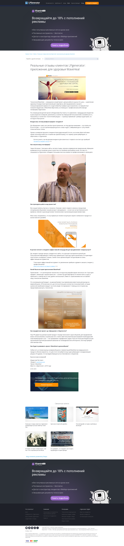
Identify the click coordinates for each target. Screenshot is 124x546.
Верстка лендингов (85, 512)
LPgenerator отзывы (30, 518)
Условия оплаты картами (31, 542)
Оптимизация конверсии (86, 516)
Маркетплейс (65, 521)
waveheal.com (40, 362)
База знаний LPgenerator (32, 516)
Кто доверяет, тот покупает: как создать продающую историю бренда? (62, 449)
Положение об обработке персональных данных (50, 512)
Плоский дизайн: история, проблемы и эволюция (86, 424)
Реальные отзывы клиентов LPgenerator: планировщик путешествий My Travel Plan (36, 425)
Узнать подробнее (60, 45)
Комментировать (46, 385)
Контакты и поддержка (49, 516)
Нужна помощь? (75, 3)
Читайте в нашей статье (41, 141)
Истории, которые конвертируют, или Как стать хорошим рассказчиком (35, 449)
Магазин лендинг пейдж (68, 516)
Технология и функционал (69, 512)
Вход (82, 3)
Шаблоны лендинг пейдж (68, 514)
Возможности (50, 3)
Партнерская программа (68, 518)
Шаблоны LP (58, 3)
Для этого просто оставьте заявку (44, 266)
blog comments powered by (36, 456)
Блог (26, 512)
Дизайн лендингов (85, 514)
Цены (64, 3)
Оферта (45, 518)
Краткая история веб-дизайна (59, 424)
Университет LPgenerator (32, 514)
